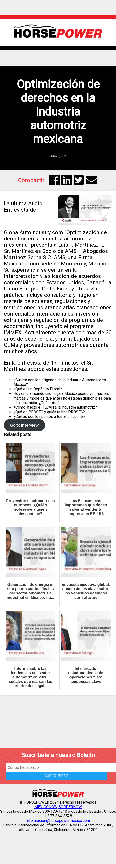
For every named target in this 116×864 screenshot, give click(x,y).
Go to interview (24, 425)
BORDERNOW (70, 807)
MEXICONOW (45, 807)
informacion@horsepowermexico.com (58, 820)
